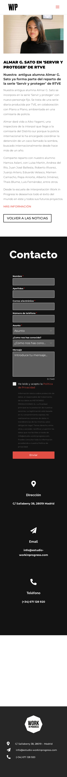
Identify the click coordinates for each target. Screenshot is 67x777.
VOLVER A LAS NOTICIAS (27, 218)
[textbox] (30, 330)
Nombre (18, 276)
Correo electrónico (24, 301)
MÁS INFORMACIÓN (17, 206)
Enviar (33, 455)
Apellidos (19, 288)
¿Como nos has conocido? (27, 337)
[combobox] (33, 330)
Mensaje (17, 349)
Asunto (17, 325)
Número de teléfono (25, 313)
